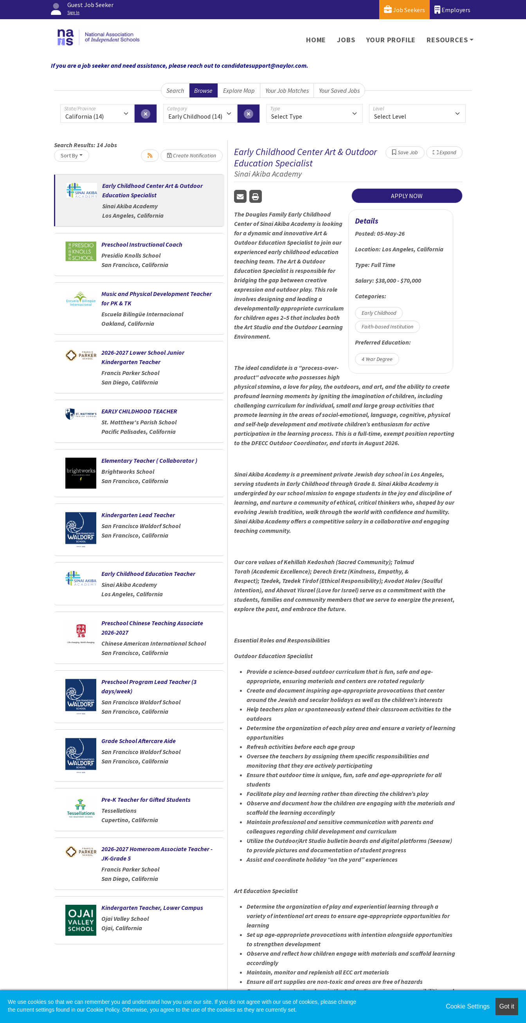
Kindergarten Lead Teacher (138, 515)
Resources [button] (447, 39)
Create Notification (191, 155)
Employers (452, 9)
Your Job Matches (287, 90)
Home (316, 39)
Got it (506, 1006)
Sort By (69, 155)
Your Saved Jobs (339, 90)
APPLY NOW (407, 196)
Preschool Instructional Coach (141, 244)
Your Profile (391, 39)
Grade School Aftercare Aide (138, 741)
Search (175, 90)
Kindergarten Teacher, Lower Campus (152, 907)
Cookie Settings (468, 1006)
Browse (203, 90)
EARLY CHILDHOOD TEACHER (139, 411)
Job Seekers (404, 9)
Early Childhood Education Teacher (148, 573)
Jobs (346, 39)
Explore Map (239, 90)
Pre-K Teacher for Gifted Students (146, 799)
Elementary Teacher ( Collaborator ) (149, 460)
